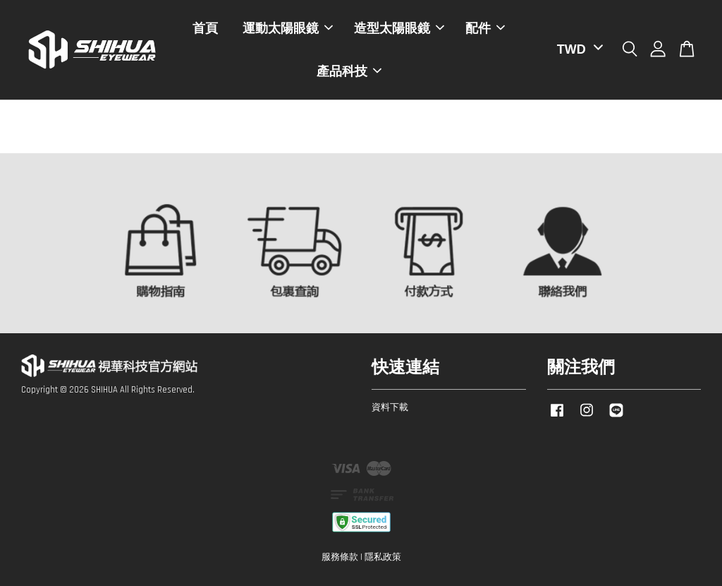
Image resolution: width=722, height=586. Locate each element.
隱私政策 (383, 557)
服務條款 (340, 557)
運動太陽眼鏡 (288, 28)
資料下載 (390, 407)
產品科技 (349, 71)
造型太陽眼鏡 (399, 28)
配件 (485, 28)
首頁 (205, 28)
